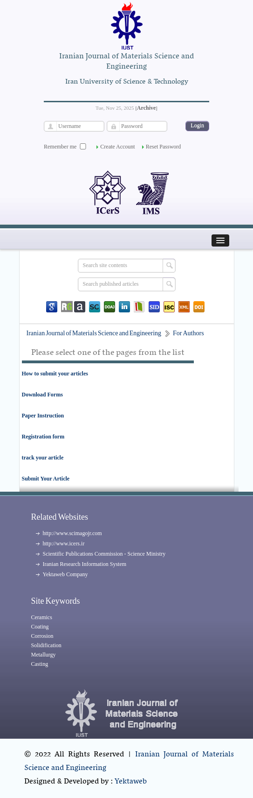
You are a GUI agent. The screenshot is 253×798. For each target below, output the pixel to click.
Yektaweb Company (65, 574)
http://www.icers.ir (64, 543)
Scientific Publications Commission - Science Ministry (104, 554)
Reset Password (163, 146)
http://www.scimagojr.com (72, 533)
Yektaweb (131, 781)
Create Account (117, 146)
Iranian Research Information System (85, 564)
